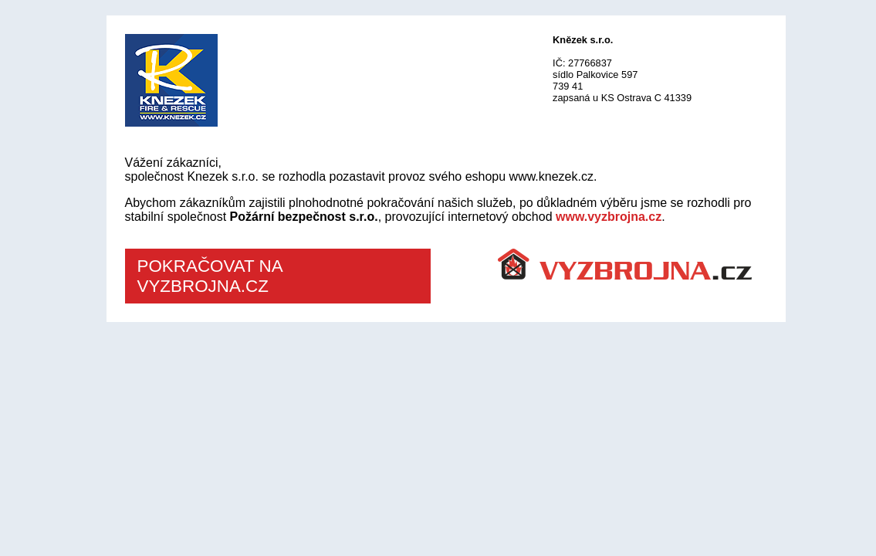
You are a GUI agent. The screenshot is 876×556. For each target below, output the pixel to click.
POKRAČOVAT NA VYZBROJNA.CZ (210, 276)
